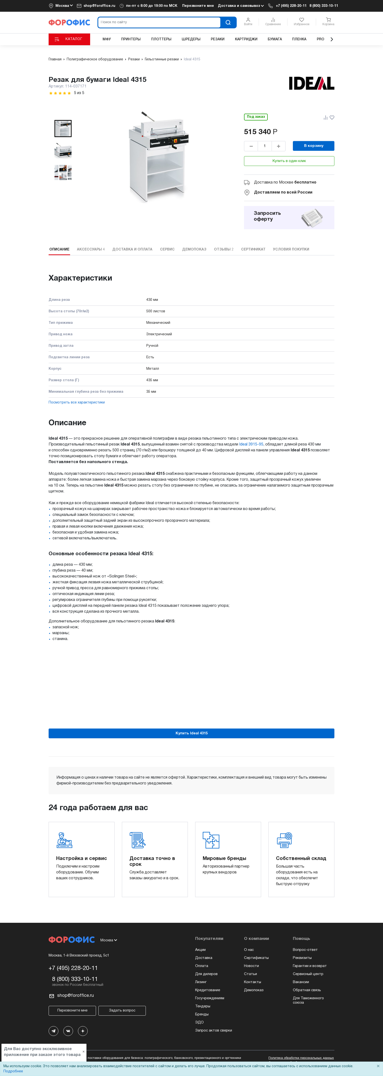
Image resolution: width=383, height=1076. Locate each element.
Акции (200, 950)
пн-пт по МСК (151, 6)
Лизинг (201, 982)
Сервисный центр (308, 974)
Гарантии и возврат (310, 966)
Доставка (203, 958)
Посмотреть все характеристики (77, 402)
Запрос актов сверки (213, 1030)
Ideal (251, 444)
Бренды (202, 1014)
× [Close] (378, 1066)
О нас (249, 950)
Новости (251, 966)
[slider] (60, 93)
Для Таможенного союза (308, 1000)
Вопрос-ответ (305, 950)
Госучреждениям (209, 998)
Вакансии (301, 982)
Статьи (250, 974)
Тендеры (202, 1006)
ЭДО (199, 1022)
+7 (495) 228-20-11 (291, 6)
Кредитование (207, 990)
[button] (63, 128)
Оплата (201, 966)
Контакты (252, 982)
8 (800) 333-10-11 (323, 6)
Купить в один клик (289, 161)
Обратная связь (307, 990)
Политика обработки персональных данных (301, 1058)
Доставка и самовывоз (241, 6)
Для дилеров (206, 974)
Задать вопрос (122, 1010)
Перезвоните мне (198, 6)
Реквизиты (302, 958)
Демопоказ (254, 990)
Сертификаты (256, 958)
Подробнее (13, 1071)
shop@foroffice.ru (99, 6)
